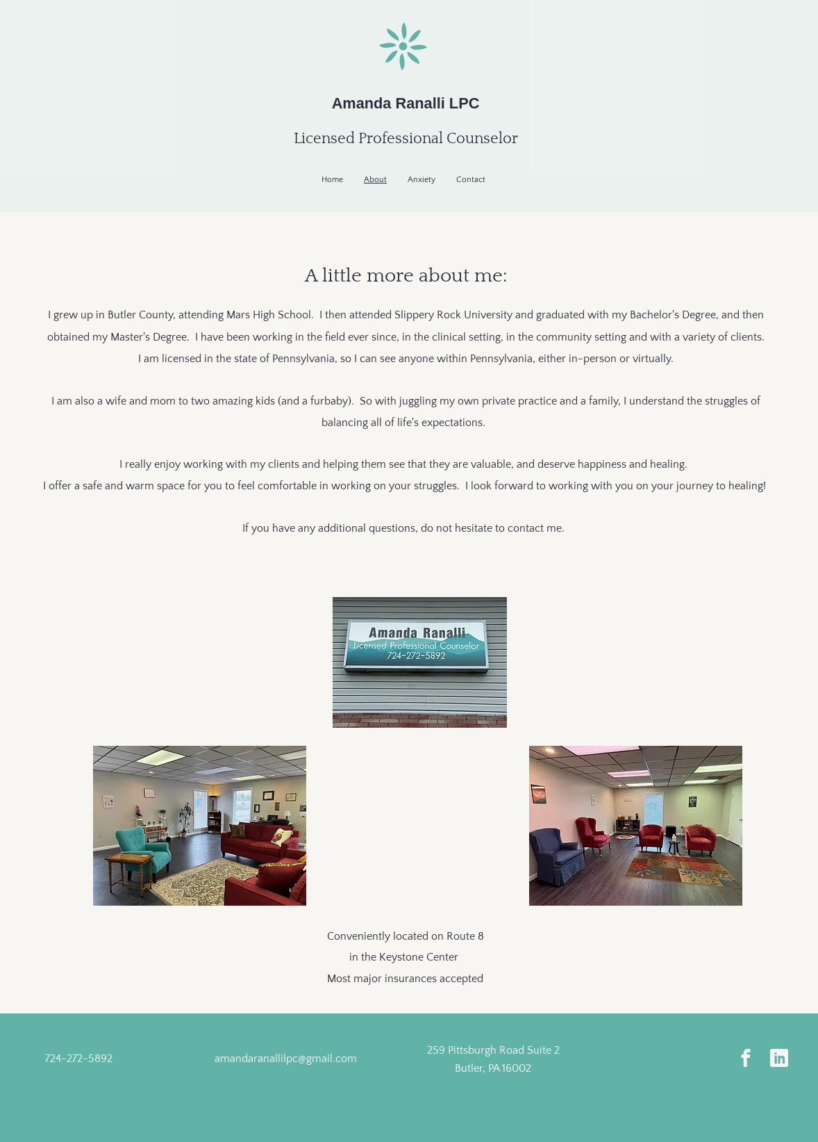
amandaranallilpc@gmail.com (286, 1058)
